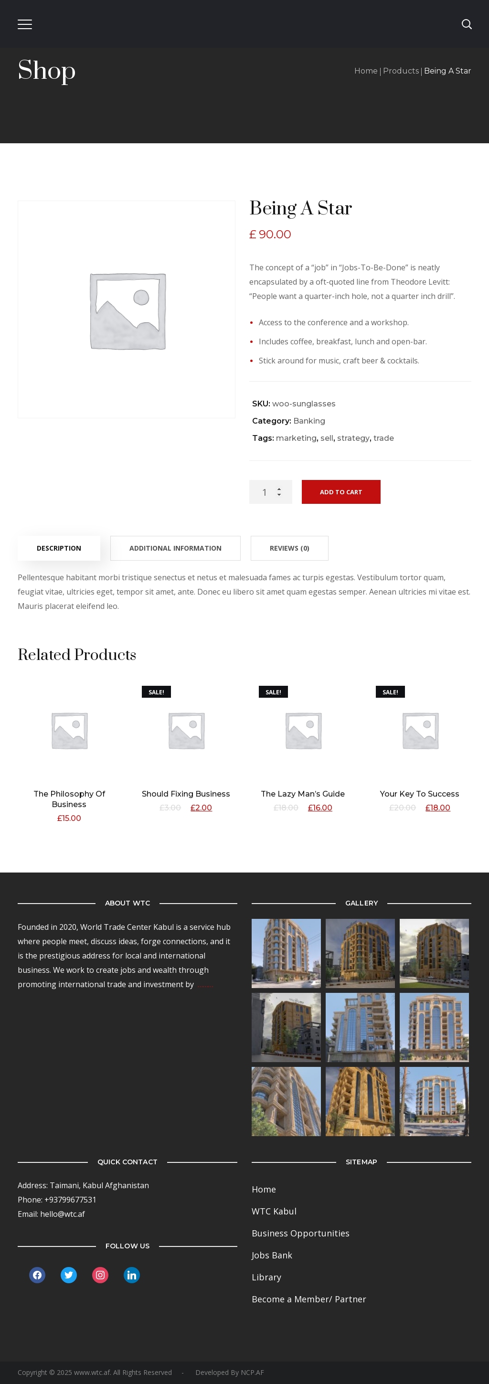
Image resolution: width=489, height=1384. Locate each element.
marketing (296, 438)
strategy (353, 438)
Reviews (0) (289, 548)
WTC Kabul (274, 1211)
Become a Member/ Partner (309, 1299)
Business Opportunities (301, 1233)
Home (366, 70)
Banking (309, 421)
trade (383, 438)
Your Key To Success (420, 793)
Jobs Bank (272, 1255)
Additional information (175, 548)
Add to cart (341, 492)
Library (266, 1277)
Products (401, 70)
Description (59, 548)
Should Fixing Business (186, 793)
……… (205, 984)
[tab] (59, 548)
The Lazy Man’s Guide (303, 793)
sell (326, 438)
